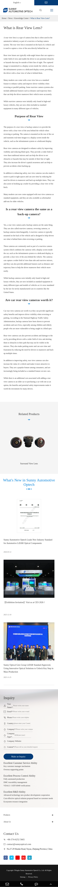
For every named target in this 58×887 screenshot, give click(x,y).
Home (4, 18)
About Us (7, 822)
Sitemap (23, 877)
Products (7, 815)
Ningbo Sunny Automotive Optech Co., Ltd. (29, 870)
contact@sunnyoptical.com (19, 844)
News (10, 18)
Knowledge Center (21, 18)
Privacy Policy (33, 877)
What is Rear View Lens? (40, 18)
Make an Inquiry (18, 756)
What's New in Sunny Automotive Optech (29, 484)
